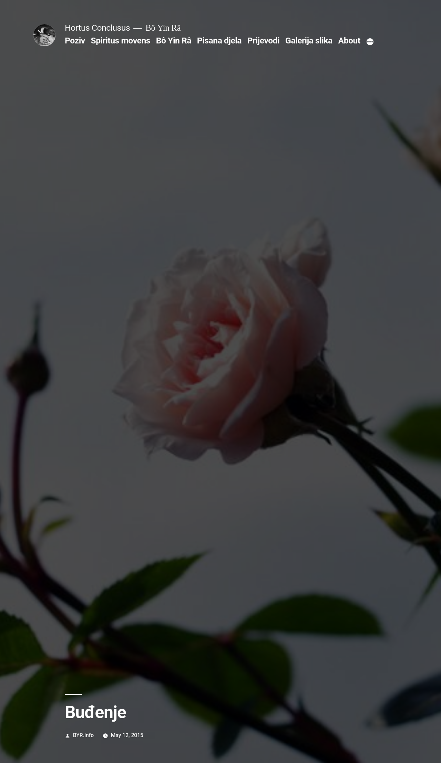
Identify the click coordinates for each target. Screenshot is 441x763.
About (349, 41)
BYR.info (83, 735)
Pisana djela (219, 41)
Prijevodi (263, 41)
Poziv (75, 41)
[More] (370, 42)
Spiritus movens (120, 41)
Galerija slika (308, 41)
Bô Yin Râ (173, 41)
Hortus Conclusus (97, 28)
